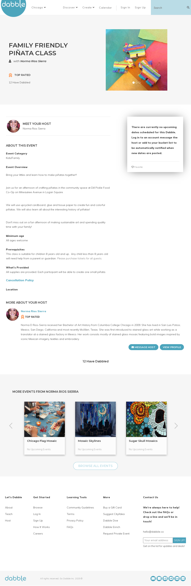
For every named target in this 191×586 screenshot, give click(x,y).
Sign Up (141, 7)
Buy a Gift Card (112, 507)
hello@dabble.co (153, 531)
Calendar (105, 7)
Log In (37, 514)
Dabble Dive (110, 520)
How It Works (41, 527)
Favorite (137, 167)
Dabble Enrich (111, 527)
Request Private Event (116, 533)
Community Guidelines (80, 507)
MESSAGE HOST (143, 347)
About (8, 507)
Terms (70, 514)
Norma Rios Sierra (33, 61)
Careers (38, 533)
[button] (39, 7)
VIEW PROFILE (172, 347)
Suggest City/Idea (114, 514)
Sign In (126, 7)
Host (8, 520)
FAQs (70, 527)
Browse (38, 507)
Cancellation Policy (20, 280)
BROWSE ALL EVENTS (95, 466)
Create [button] (88, 7)
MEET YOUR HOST (37, 124)
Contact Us (150, 497)
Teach (8, 514)
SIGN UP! (179, 540)
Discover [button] (70, 7)
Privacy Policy (75, 520)
